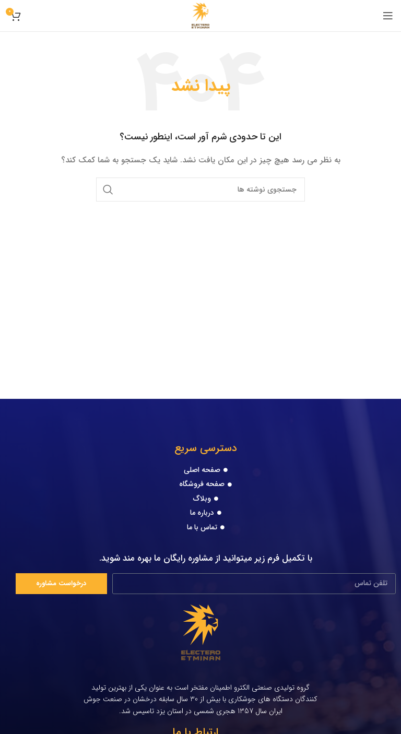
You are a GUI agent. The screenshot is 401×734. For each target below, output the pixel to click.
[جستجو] (200, 189)
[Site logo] (201, 15)
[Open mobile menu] (388, 15)
